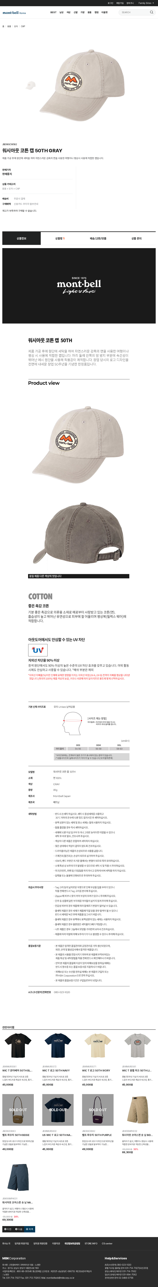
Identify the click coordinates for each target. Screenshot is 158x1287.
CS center (107, 1243)
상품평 (59, 238)
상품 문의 (136, 238)
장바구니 (130, 3)
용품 (9, 26)
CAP (23, 26)
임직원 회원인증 (40, 1243)
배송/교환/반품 (98, 238)
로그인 (110, 3)
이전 (7, 1229)
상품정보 (21, 238)
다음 (18, 1229)
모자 (16, 26)
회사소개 (6, 1243)
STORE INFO (91, 1243)
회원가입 (120, 3)
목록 (29, 1229)
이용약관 (56, 1243)
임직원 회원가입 (22, 1243)
